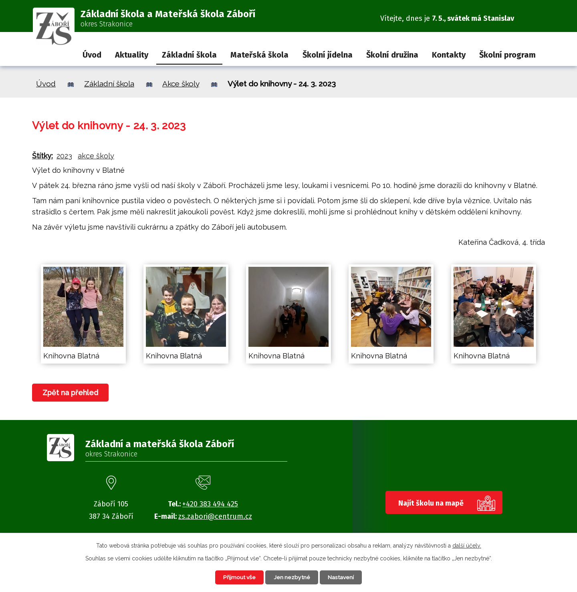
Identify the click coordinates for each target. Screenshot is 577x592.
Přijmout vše (238, 577)
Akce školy (180, 83)
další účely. (466, 545)
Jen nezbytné (292, 577)
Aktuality (131, 55)
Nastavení (342, 577)
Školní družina (392, 55)
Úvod (92, 55)
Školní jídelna (328, 55)
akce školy (96, 156)
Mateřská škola (259, 55)
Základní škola (189, 55)
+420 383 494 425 (210, 504)
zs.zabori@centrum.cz (215, 516)
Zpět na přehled (71, 392)
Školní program (507, 55)
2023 (64, 156)
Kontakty (449, 55)
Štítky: (42, 156)
